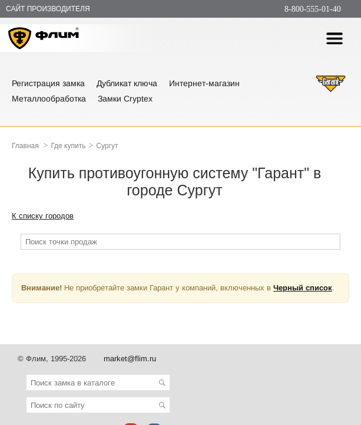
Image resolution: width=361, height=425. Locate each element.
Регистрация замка (48, 83)
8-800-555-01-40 (312, 9)
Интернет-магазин (204, 83)
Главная (25, 146)
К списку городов (43, 215)
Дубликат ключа (127, 83)
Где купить (68, 146)
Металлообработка (49, 98)
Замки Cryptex (125, 98)
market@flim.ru (130, 358)
